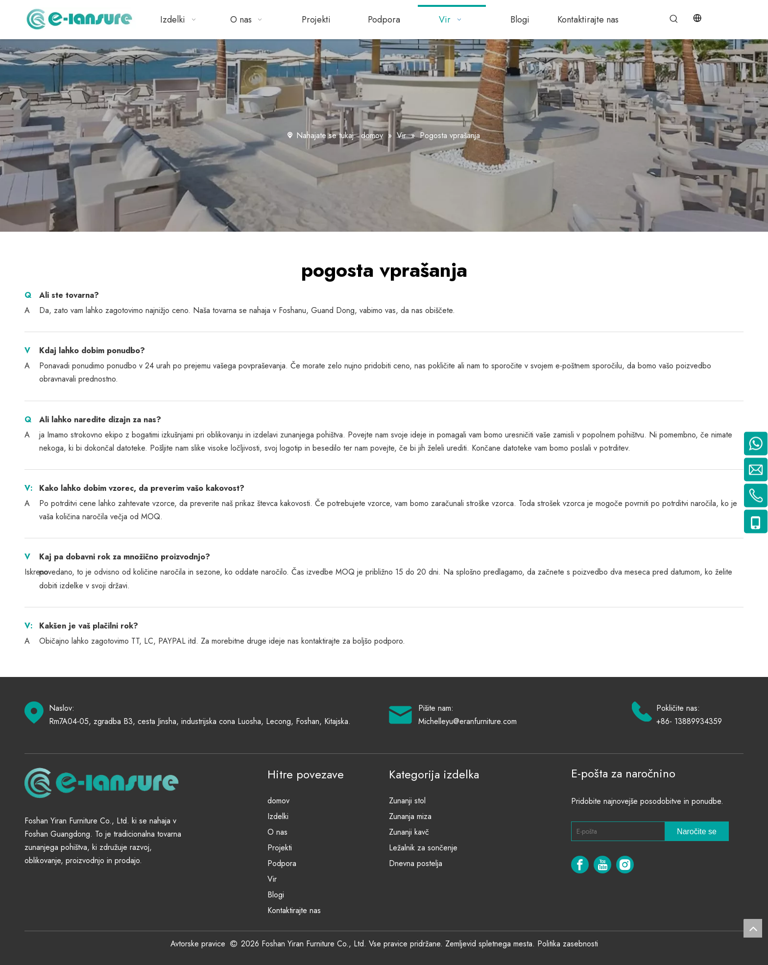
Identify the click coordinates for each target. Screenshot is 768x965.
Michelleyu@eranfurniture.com (467, 721)
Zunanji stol (407, 800)
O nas (277, 832)
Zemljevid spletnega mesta (488, 943)
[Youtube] (602, 864)
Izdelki (277, 816)
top (753, 928)
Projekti (279, 847)
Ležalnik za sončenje (423, 847)
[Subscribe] (697, 831)
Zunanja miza (410, 816)
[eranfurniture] (106, 782)
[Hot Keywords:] (674, 19)
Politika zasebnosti (567, 943)
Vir (272, 879)
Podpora (281, 863)
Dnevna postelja (415, 863)
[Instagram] (625, 864)
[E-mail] (616, 831)
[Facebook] (580, 864)
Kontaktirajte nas (294, 910)
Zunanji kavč (409, 832)
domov (278, 800)
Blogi (275, 894)
